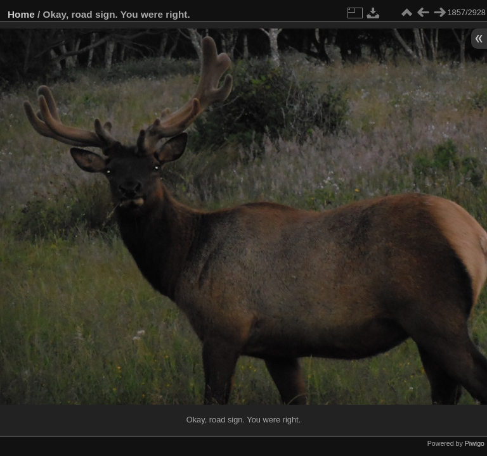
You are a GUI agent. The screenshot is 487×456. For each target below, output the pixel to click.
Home (21, 14)
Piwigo (474, 443)
